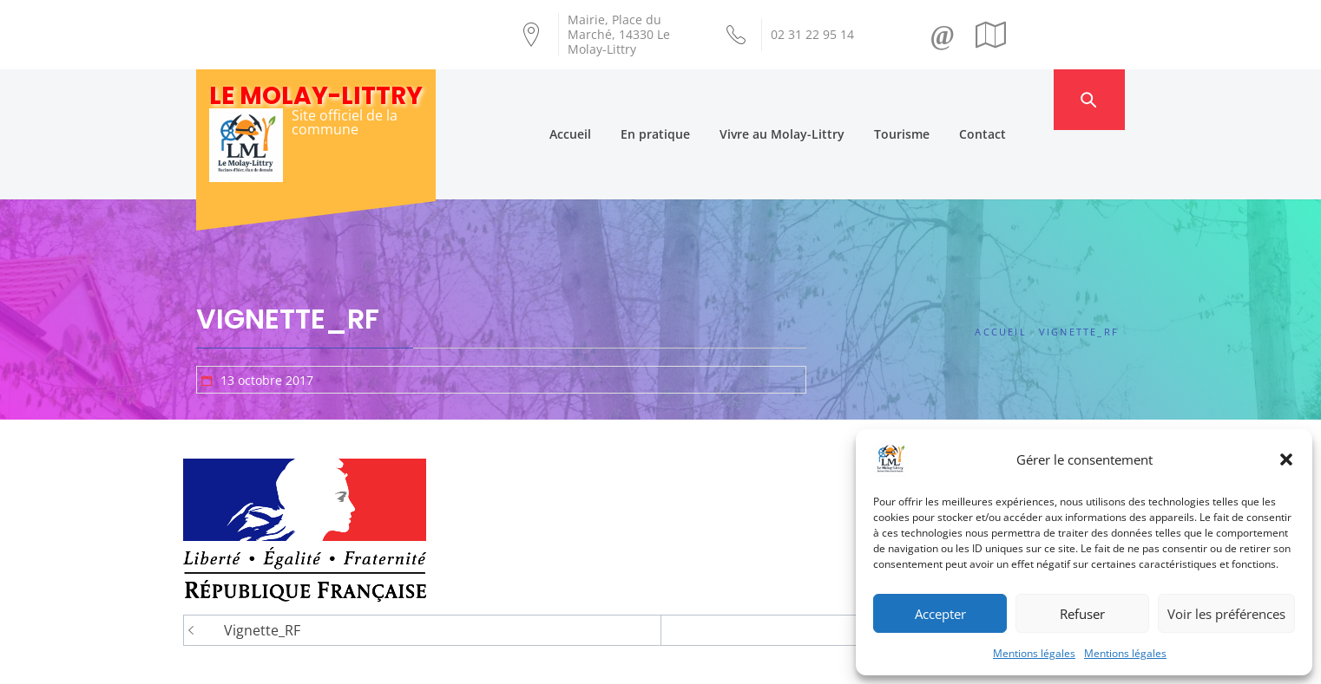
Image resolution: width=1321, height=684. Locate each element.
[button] (1286, 459)
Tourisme (936, 99)
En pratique (690, 99)
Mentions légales (1034, 653)
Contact (1017, 99)
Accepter (940, 613)
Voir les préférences (1226, 613)
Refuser (1082, 613)
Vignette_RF (262, 560)
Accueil (605, 99)
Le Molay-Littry (316, 96)
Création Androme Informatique (501, 660)
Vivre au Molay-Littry (816, 99)
